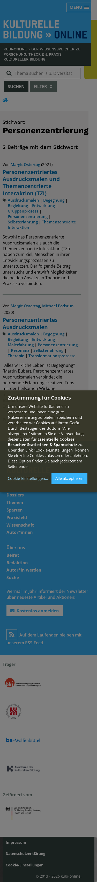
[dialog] (48, 441)
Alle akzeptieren (69, 478)
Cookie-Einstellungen (26, 478)
